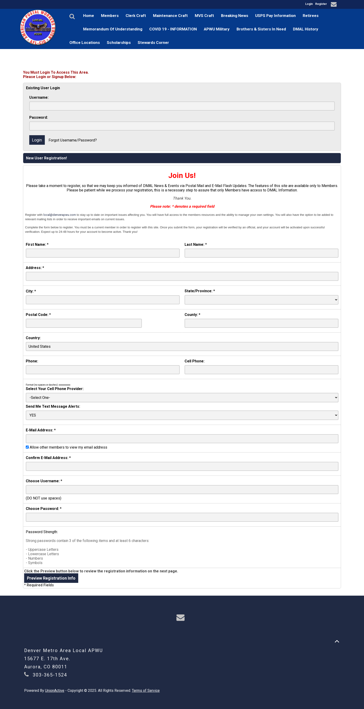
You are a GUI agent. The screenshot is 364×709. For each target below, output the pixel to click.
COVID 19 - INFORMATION (173, 29)
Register (321, 4)
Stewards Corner (153, 42)
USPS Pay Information (275, 15)
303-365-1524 (50, 675)
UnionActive (54, 690)
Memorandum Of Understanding (112, 29)
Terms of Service (146, 690)
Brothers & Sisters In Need (261, 29)
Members (110, 15)
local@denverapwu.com (59, 215)
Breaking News (234, 15)
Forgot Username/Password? (73, 140)
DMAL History (305, 29)
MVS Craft (204, 15)
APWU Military (217, 29)
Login (309, 4)
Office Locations (84, 42)
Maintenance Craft (170, 15)
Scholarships (119, 42)
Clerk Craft (136, 15)
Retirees (310, 15)
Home (88, 15)
